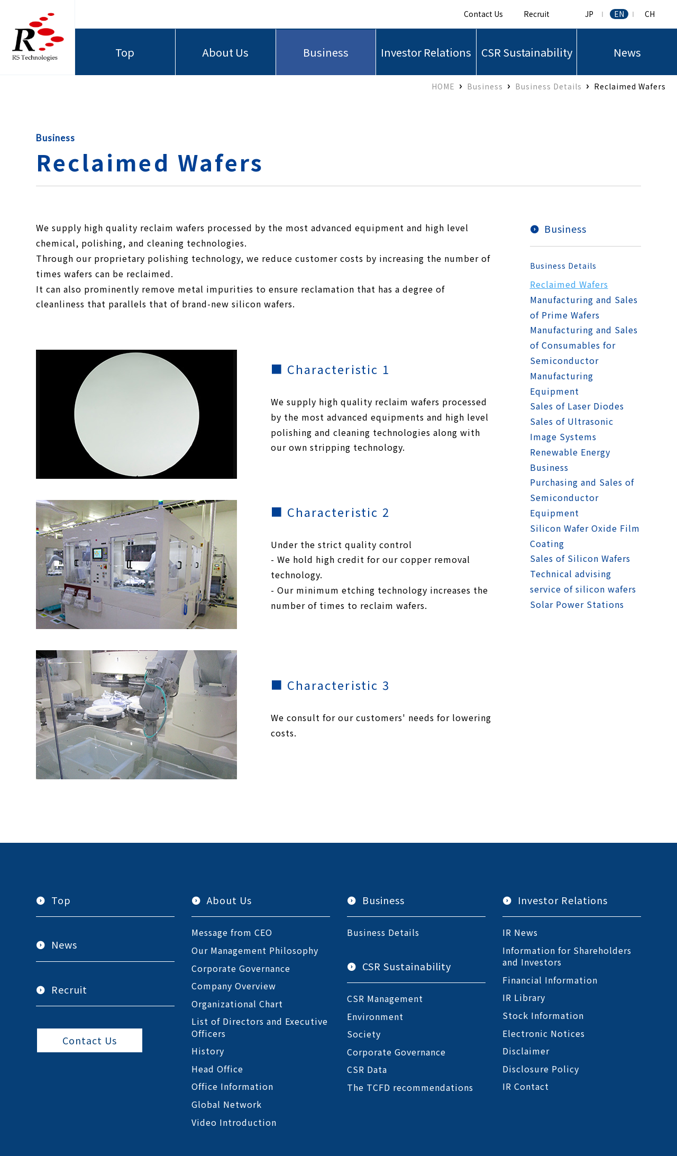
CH (650, 14)
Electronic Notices (543, 1033)
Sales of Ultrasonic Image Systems (572, 429)
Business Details (563, 265)
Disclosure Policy (540, 1069)
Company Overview (233, 985)
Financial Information (550, 980)
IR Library (523, 997)
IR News (520, 932)
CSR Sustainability (526, 52)
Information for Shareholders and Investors (567, 956)
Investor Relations (426, 52)
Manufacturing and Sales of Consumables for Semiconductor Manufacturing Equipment (584, 360)
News (627, 52)
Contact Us (483, 13)
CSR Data (367, 1069)
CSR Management (385, 998)
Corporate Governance (240, 968)
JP (589, 14)
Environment (375, 1016)
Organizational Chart (237, 1003)
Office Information (232, 1086)
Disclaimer (526, 1051)
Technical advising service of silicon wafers (583, 581)
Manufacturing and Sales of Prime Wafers (584, 307)
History (207, 1051)
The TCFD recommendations (410, 1087)
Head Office (217, 1069)
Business (326, 52)
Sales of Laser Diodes (577, 405)
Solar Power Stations (577, 604)
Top (124, 52)
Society (364, 1034)
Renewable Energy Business (570, 459)
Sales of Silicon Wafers (580, 558)
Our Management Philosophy (254, 950)
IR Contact (525, 1086)
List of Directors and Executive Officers (259, 1027)
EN (619, 14)
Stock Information (543, 1015)
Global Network (226, 1104)
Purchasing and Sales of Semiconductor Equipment (582, 497)
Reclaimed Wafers (569, 284)
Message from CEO (231, 932)
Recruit (537, 13)
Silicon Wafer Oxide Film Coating (585, 536)
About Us (225, 52)
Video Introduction (234, 1122)
